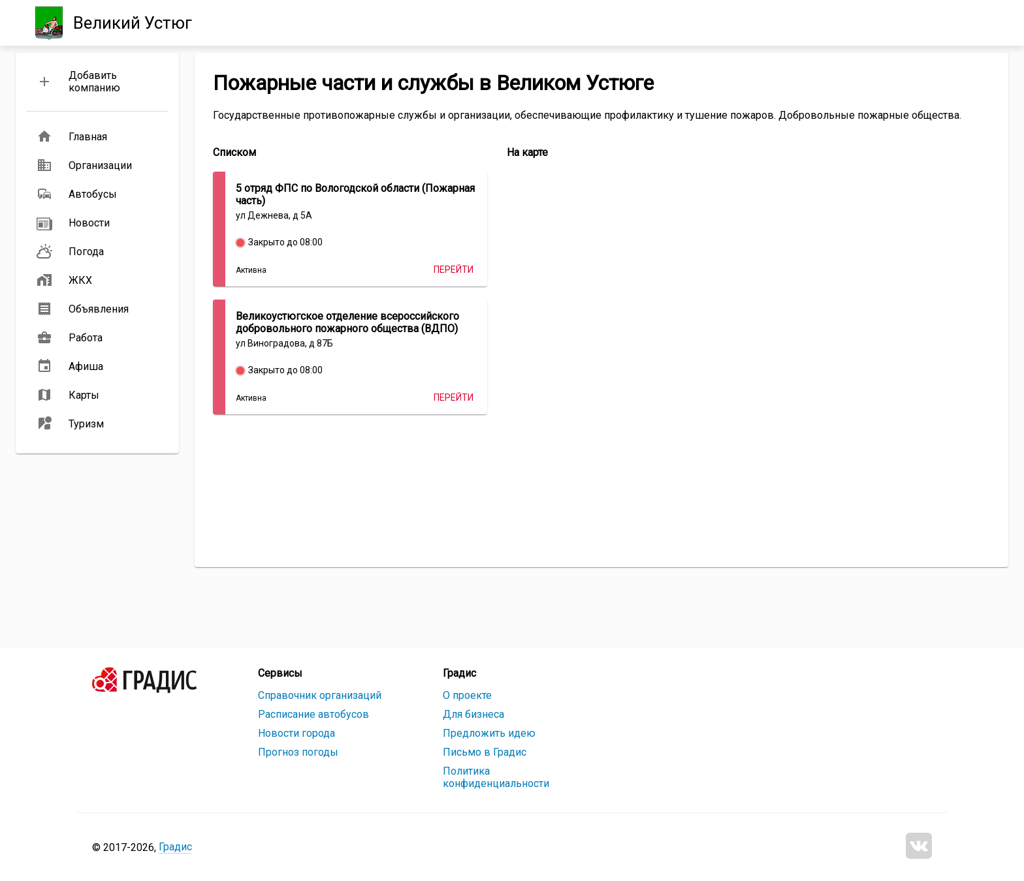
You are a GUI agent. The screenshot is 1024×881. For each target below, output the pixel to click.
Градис (175, 847)
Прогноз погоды (298, 752)
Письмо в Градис (484, 752)
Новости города (296, 733)
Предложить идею (489, 733)
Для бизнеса (473, 714)
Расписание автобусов (313, 714)
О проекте (467, 695)
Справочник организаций (319, 695)
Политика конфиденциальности (496, 777)
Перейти (453, 269)
